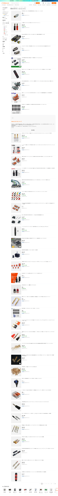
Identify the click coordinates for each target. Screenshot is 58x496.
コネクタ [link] (25, 7)
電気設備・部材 (15, 7)
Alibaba (11, 7)
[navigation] (6, 245)
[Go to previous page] (40, 483)
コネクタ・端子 (21, 7)
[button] (34, 3)
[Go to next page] (53, 483)
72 (51, 483)
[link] (57, 488)
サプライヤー (28, 15)
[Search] (38, 3)
